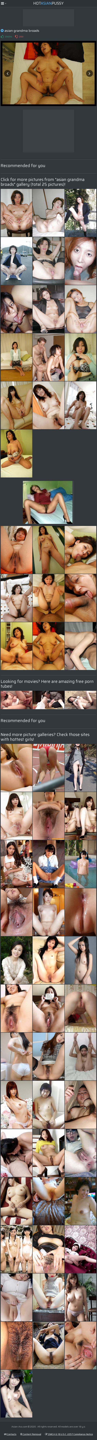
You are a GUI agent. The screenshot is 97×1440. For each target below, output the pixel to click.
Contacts (10, 1434)
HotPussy (48, 3)
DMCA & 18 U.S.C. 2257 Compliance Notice (69, 1434)
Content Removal (30, 1434)
